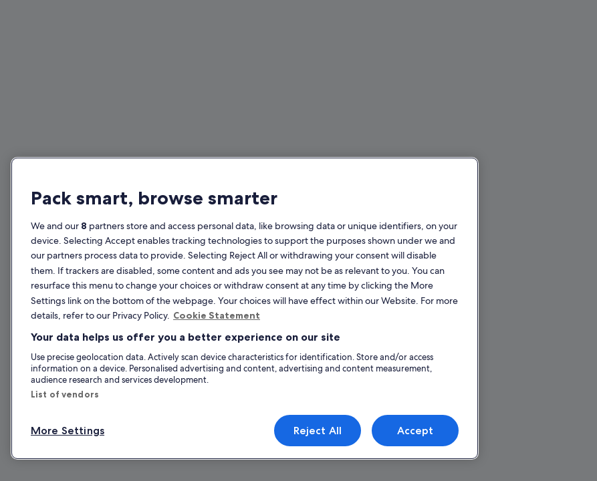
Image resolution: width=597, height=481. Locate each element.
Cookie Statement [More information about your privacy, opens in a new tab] (211, 320)
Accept (415, 430)
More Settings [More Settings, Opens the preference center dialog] (65, 430)
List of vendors (60, 394)
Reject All (317, 430)
